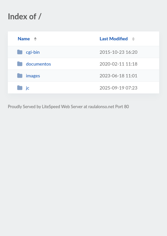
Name (24, 38)
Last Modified (114, 38)
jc (23, 87)
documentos (34, 64)
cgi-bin (28, 52)
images (28, 75)
